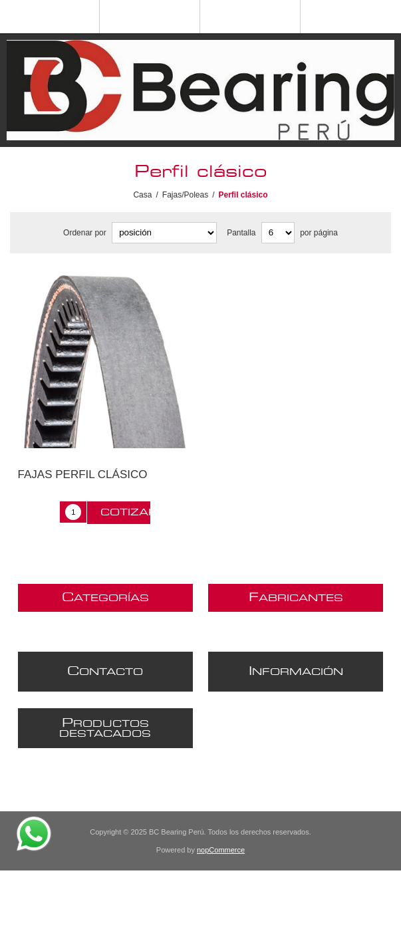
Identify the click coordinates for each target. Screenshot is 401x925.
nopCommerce (221, 850)
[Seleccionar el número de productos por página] (278, 232)
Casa (142, 194)
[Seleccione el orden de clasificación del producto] (164, 232)
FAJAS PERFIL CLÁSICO (83, 474)
